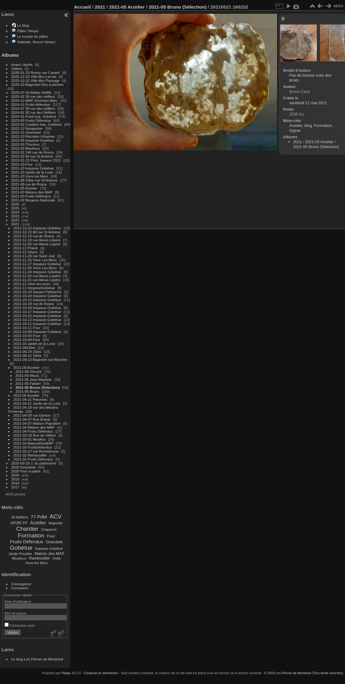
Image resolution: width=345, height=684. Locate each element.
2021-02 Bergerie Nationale (33, 200)
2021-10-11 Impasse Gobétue (37, 324)
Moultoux (19, 558)
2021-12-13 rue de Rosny (33, 236)
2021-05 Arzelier (24, 188)
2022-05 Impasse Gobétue (32, 140)
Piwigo (66, 673)
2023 (15, 216)
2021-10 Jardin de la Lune (32, 172)
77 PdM (39, 516)
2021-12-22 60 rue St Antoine (37, 232)
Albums (10, 55)
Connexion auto (20, 625)
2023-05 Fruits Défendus (31, 120)
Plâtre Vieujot (28, 31)
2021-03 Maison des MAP (32, 192)
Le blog (23, 25)
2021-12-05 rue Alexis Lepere (37, 244)
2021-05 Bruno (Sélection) (38, 387)
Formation (31, 535)
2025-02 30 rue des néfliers (33, 96)
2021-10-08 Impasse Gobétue (37, 332)
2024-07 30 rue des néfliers (33, 108)
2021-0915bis (24, 348)
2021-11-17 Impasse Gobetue (37, 264)
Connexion (19, 588)
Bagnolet (55, 523)
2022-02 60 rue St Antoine (32, 156)
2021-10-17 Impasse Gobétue (37, 312)
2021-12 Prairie (25, 248)
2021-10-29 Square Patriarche (37, 292)
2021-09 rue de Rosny (29, 184)
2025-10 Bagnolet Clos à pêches (37, 84)
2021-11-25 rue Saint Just (34, 256)
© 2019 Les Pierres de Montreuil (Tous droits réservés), (304, 673)
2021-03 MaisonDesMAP (33, 443)
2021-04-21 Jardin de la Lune (37, 403)
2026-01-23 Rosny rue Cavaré (35, 73)
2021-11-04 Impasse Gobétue (37, 272)
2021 (15, 224)
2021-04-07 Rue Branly (32, 419)
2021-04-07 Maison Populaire (37, 423)
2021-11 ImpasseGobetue (34, 288)
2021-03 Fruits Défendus (31, 196)
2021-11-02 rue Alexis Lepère (37, 276)
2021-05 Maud (27, 375)
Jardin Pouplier (20, 554)
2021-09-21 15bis (27, 355)
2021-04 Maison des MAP (34, 427)
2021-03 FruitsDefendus (32, 447)
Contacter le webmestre (101, 673)
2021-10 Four (22, 164)
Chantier (27, 528)
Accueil (82, 7)
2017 (15, 487)
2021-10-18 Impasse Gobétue (37, 308)
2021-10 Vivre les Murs (29, 176)
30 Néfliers (19, 517)
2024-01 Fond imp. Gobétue (33, 116)
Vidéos (16, 69)
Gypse (295, 130)
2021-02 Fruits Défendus (33, 459)
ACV (56, 516)
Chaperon (49, 529)
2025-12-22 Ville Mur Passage (35, 80)
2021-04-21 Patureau (30, 399)
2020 (15, 475)
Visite (56, 558)
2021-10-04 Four (26, 336)
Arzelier (38, 522)
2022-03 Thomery (25, 144)
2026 (15, 204)
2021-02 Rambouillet (30, 455)
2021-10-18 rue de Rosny (33, 304)
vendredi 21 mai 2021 (308, 103)
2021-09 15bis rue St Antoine (34, 180)
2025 (15, 208)
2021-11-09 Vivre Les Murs (35, 268)
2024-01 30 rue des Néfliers (34, 112)
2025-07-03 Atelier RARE (31, 92)
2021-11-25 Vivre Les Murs (35, 260)
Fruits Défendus (26, 541)
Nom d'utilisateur (18, 601)
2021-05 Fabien (28, 383)
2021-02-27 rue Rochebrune (36, 451)
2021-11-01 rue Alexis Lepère (37, 280)
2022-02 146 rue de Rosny (32, 152)
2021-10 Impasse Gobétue (32, 168)
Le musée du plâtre (32, 36)
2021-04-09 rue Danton (32, 415)
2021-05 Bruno (27, 391)
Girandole (54, 542)
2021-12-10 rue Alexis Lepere (37, 240)
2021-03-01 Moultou (29, 439)
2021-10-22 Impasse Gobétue (37, 300)
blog (308, 125)
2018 (15, 483)
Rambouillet (39, 558)
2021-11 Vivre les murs (32, 284)
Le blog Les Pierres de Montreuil (37, 659)
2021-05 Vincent (29, 371)
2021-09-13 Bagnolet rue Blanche (40, 359)
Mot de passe (15, 613)
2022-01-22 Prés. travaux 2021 (36, 160)
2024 (15, 212)
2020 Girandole (23, 467)
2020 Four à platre (26, 471)
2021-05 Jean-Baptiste (34, 379)
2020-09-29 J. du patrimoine (33, 463)
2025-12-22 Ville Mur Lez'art (33, 76)
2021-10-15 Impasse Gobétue (37, 316)
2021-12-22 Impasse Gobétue (37, 228)
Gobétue (21, 548)
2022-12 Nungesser (27, 128)
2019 (15, 479)
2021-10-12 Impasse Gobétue (37, 320)
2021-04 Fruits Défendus (33, 431)
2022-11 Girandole (26, 132)
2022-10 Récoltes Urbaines (33, 136)
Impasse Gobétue (49, 548)
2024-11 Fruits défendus (31, 104)
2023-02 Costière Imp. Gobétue (36, 124)
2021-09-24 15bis (27, 351)
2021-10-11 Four (26, 328)
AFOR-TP (18, 523)
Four (51, 536)
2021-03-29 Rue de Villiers (34, 435)
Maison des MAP (49, 553)
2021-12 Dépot (25, 252)
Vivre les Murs (36, 563)
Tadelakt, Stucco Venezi (36, 42)
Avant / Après (22, 65)
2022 (15, 220)
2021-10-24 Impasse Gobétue (37, 296)
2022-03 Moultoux (25, 148)
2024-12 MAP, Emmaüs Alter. (34, 100)
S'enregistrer (21, 584)
